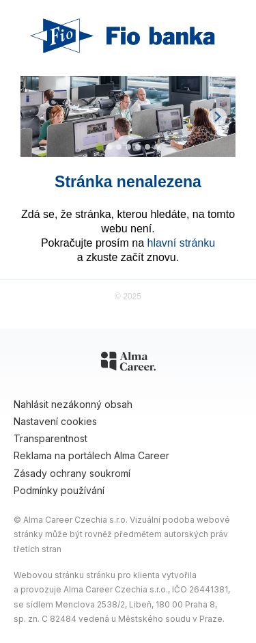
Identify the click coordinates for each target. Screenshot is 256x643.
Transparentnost (50, 438)
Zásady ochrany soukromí (72, 473)
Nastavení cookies (55, 421)
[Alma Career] (128, 363)
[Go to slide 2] (109, 147)
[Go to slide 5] (138, 147)
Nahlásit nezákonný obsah (73, 404)
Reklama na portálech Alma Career (91, 455)
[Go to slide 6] (147, 147)
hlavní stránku (181, 243)
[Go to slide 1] (99, 147)
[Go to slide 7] (157, 147)
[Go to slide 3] (119, 147)
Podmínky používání (59, 490)
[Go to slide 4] (128, 147)
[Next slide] (217, 116)
